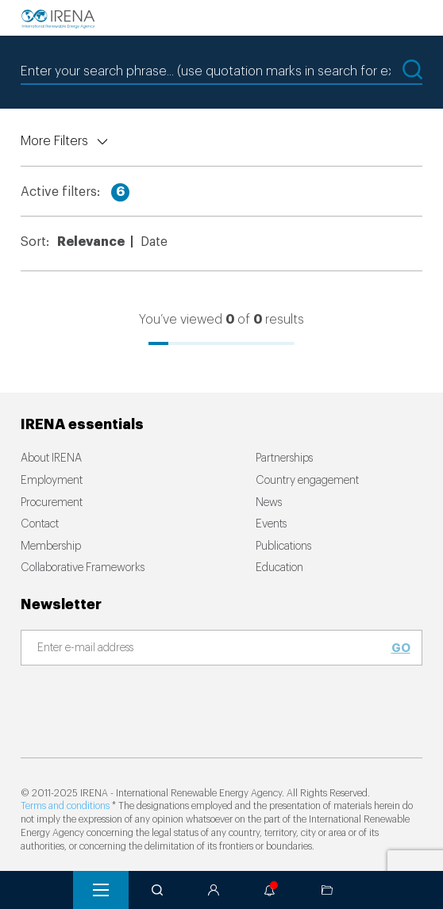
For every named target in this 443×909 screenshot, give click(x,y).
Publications (283, 546)
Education (279, 567)
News (269, 502)
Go (400, 648)
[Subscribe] (212, 649)
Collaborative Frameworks (82, 567)
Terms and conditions (65, 806)
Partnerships (284, 458)
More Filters (54, 141)
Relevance (91, 242)
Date (154, 242)
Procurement (52, 502)
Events (271, 524)
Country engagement (307, 480)
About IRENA (51, 458)
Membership (51, 546)
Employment (52, 480)
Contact (40, 524)
